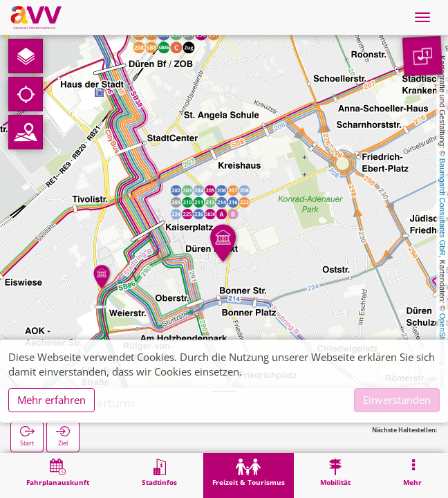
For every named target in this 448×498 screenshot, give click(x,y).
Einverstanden (397, 400)
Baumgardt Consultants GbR (442, 207)
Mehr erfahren (51, 400)
